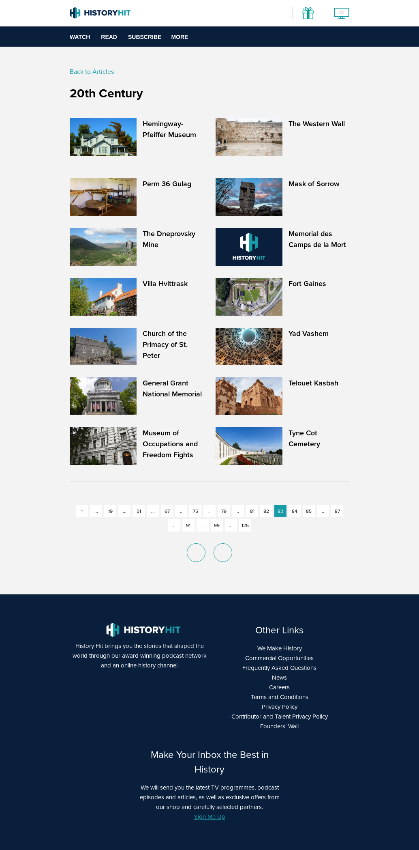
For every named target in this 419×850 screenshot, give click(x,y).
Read (109, 37)
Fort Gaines (307, 283)
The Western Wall (317, 123)
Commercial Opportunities (279, 658)
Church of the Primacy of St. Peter (165, 344)
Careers (279, 687)
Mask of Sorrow (314, 184)
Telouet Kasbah (313, 383)
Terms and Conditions (279, 697)
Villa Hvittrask (165, 283)
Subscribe (144, 37)
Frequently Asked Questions (279, 667)
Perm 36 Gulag (167, 184)
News (279, 677)
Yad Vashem (309, 333)
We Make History (279, 648)
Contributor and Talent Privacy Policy (279, 716)
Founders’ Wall (279, 726)
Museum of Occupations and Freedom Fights (170, 444)
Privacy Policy (279, 706)
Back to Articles (92, 71)
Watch (80, 37)
